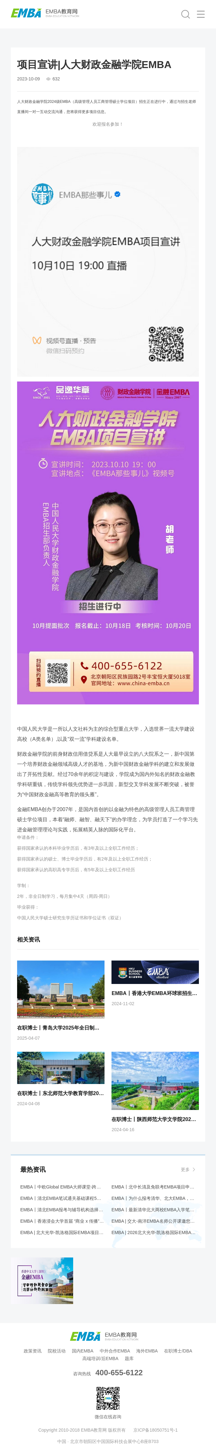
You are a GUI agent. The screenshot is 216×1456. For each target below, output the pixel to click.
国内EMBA (82, 1350)
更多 (185, 1169)
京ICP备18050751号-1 (155, 1430)
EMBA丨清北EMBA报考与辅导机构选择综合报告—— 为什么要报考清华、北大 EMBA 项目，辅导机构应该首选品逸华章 (62, 1209)
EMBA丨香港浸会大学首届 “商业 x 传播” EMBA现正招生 (62, 1221)
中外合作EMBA (115, 1350)
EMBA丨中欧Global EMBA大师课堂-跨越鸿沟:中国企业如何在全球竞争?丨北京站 (62, 1186)
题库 (129, 1358)
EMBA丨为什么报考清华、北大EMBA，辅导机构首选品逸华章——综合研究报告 (153, 1198)
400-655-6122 (119, 1372)
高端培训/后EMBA (100, 1358)
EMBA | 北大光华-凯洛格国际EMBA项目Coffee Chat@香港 (62, 1232)
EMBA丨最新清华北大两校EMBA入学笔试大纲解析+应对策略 (153, 1209)
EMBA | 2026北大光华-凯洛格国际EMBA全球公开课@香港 (153, 1232)
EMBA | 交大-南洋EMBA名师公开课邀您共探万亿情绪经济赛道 (153, 1221)
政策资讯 (32, 1350)
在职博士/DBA (178, 1350)
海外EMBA (147, 1350)
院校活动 (57, 1350)
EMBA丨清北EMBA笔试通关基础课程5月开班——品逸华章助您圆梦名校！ (62, 1198)
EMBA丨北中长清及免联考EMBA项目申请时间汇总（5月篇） (153, 1186)
